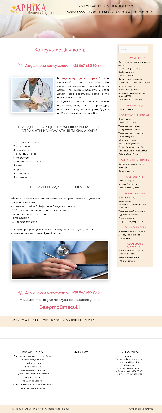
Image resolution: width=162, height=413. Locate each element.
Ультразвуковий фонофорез (131, 133)
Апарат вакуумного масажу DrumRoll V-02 (33, 384)
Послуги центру (89, 12)
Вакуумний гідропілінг (128, 90)
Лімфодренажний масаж (129, 235)
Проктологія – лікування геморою (134, 83)
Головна (70, 12)
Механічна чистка (127, 123)
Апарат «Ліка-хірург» (128, 188)
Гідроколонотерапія (128, 215)
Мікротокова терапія (128, 140)
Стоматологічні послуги (130, 100)
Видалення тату (126, 171)
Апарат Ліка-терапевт (129, 184)
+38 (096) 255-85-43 (91, 5)
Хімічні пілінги (124, 119)
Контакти (145, 12)
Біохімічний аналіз (126, 254)
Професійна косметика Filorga (132, 147)
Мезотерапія (124, 201)
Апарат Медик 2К (127, 181)
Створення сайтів (141, 409)
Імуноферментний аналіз (130, 257)
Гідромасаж (124, 238)
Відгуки (131, 12)
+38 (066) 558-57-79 (120, 5)
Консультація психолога (130, 79)
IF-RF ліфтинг (124, 168)
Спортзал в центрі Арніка (131, 222)
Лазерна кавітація (127, 198)
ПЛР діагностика (126, 261)
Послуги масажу (126, 218)
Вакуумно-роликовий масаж (131, 231)
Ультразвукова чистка (129, 126)
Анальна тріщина (126, 86)
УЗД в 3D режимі (113, 12)
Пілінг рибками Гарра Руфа (131, 154)
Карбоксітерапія (126, 72)
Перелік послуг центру (129, 69)
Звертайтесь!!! (60, 307)
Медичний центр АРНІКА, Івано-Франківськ (42, 409)
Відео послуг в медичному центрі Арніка (33, 356)
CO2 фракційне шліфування (131, 164)
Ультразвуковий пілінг (129, 130)
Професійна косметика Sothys (132, 151)
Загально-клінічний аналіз (130, 250)
